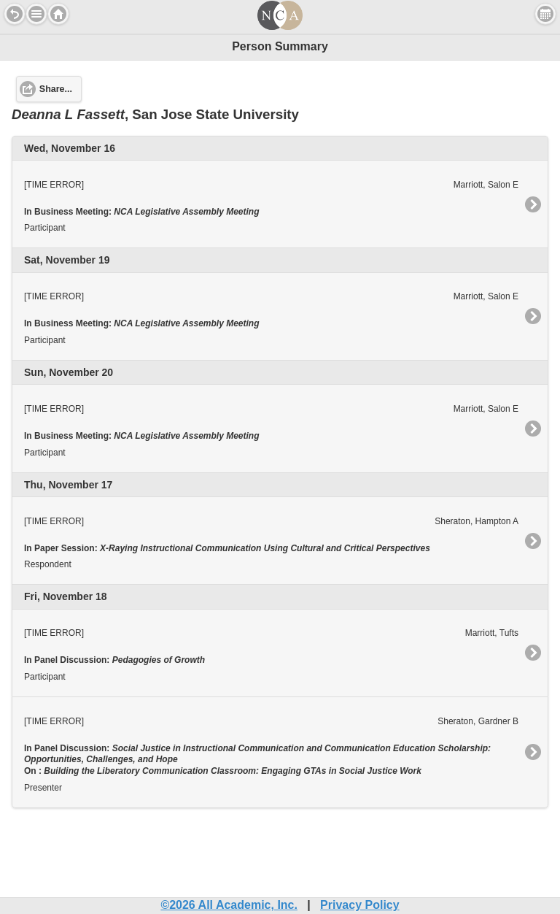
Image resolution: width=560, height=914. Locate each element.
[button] (36, 14)
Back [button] (15, 14)
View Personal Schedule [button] (545, 14)
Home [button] (58, 14)
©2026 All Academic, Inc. (229, 905)
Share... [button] (55, 89)
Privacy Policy (360, 905)
